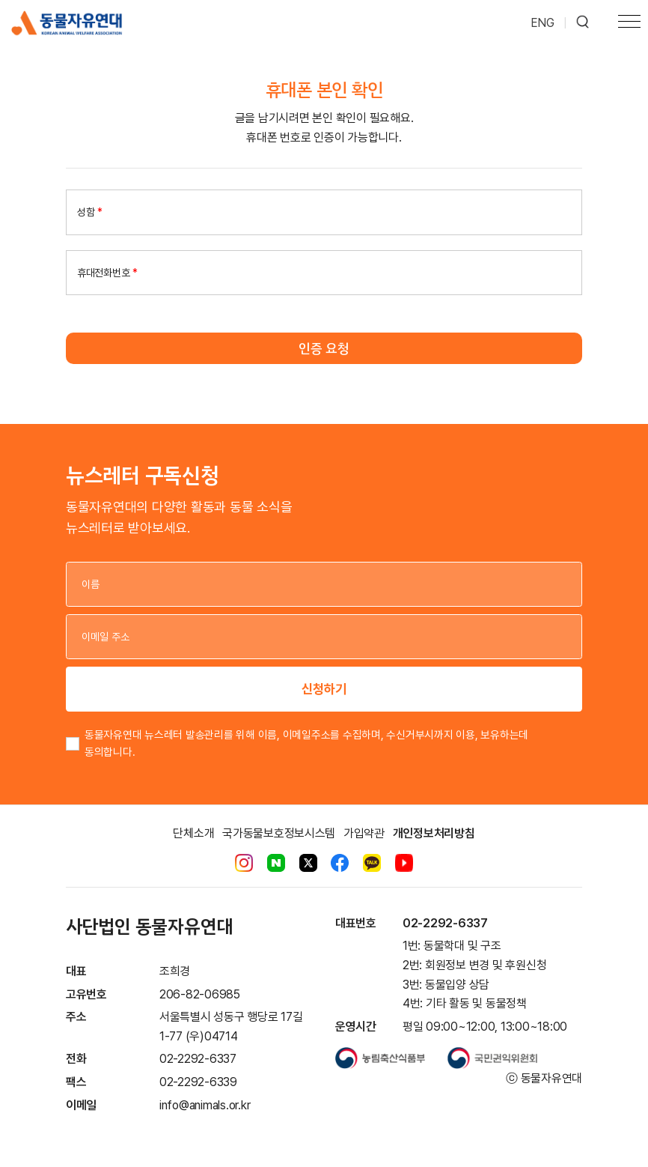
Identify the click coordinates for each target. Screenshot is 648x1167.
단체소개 (193, 833)
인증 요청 (324, 348)
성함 (90, 212)
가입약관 (364, 833)
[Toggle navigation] (629, 23)
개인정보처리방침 (434, 833)
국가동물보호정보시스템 (278, 833)
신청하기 (324, 689)
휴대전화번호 (107, 273)
